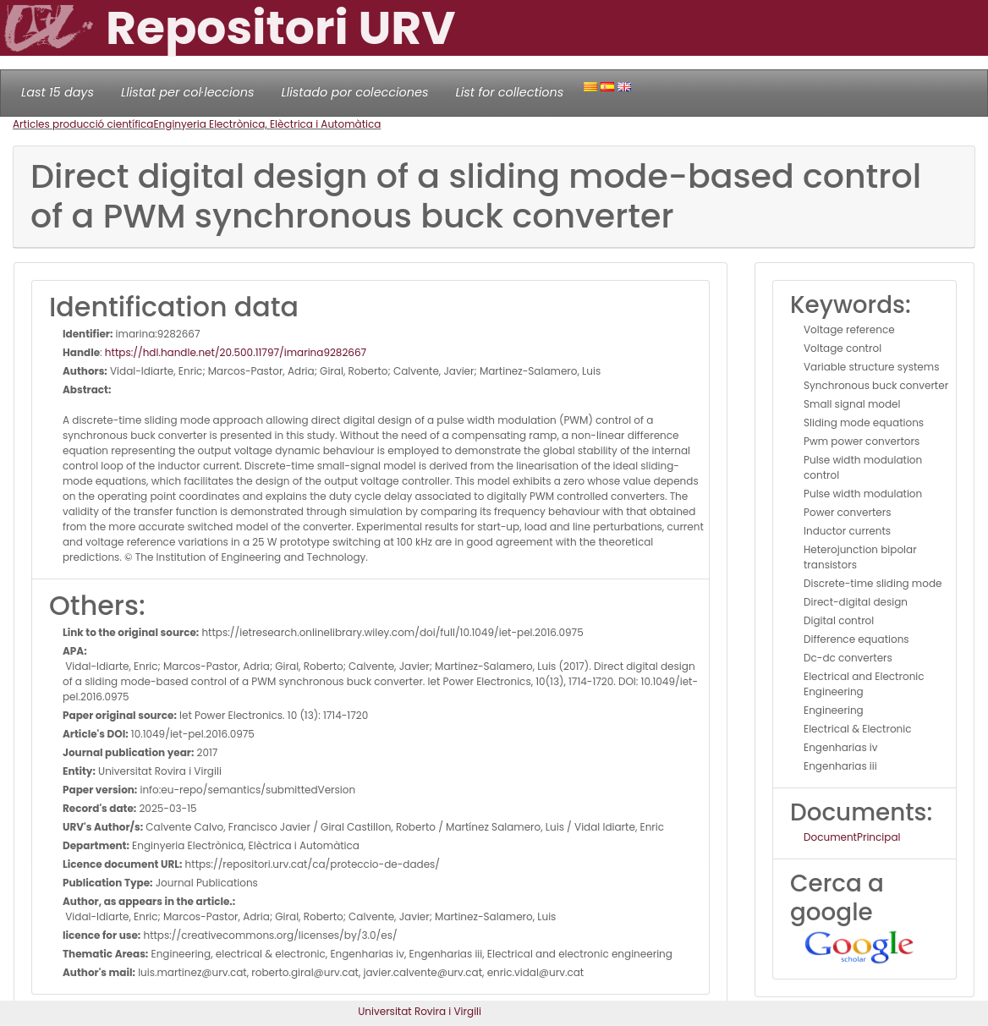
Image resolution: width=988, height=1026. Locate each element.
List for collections (509, 92)
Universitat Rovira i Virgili (419, 1011)
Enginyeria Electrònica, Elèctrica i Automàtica (267, 124)
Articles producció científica (83, 124)
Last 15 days (57, 92)
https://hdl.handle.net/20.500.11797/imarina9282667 (235, 352)
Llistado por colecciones (355, 92)
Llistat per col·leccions (188, 92)
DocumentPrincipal (852, 837)
